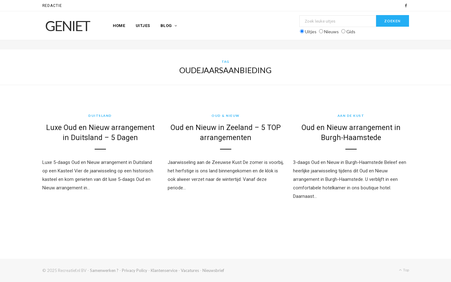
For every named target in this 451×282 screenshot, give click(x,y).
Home (119, 25)
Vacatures (190, 270)
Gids (350, 31)
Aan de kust (351, 115)
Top (404, 270)
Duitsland (100, 115)
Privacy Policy (134, 270)
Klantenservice (164, 270)
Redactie (52, 5)
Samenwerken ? (104, 270)
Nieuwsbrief (213, 270)
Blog (166, 25)
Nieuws (331, 31)
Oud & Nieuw (225, 115)
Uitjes (143, 25)
